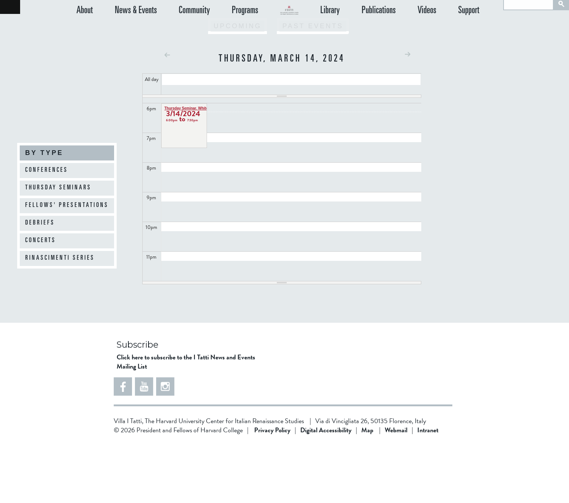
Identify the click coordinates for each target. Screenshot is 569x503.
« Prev (167, 113)
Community (177, 29)
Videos (443, 29)
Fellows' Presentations (67, 205)
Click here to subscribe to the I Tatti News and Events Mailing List (186, 420)
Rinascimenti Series (60, 258)
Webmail (396, 488)
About (84, 29)
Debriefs (40, 223)
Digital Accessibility (325, 488)
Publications (403, 29)
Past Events (312, 84)
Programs (220, 29)
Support (477, 29)
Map (367, 488)
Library (362, 29)
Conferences (46, 170)
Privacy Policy (272, 488)
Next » (407, 112)
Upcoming (237, 84)
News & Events (127, 29)
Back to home (10, 7)
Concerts (40, 240)
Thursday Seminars (58, 188)
